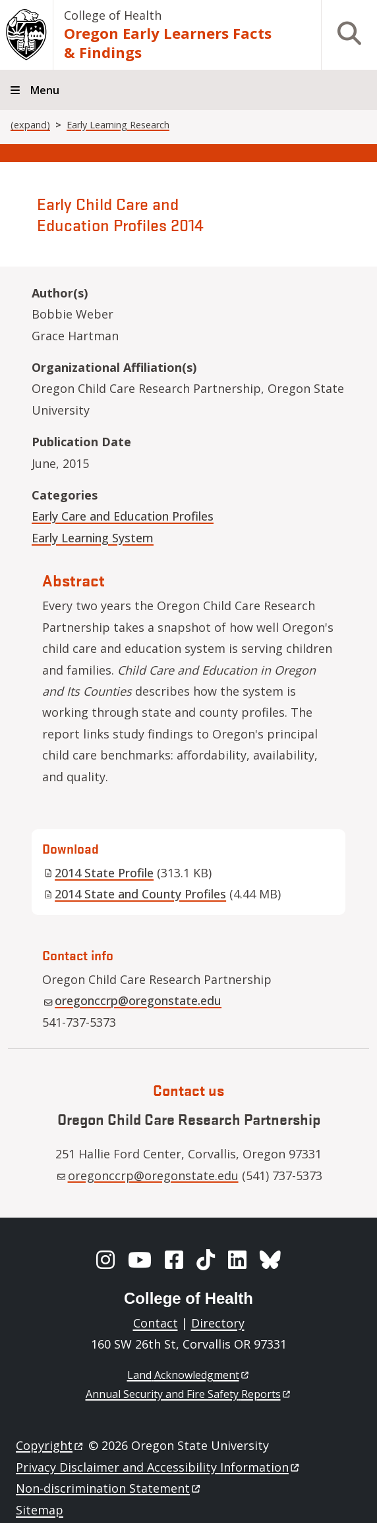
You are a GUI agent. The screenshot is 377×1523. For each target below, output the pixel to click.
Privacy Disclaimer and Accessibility (158, 1467)
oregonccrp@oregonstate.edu (132, 1000)
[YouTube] (140, 1259)
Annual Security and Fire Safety (189, 1394)
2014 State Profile (99, 873)
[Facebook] (174, 1259)
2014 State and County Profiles (135, 894)
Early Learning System (93, 538)
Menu (44, 90)
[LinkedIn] (237, 1259)
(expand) (30, 124)
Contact (155, 1323)
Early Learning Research (118, 124)
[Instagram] (105, 1259)
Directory (218, 1323)
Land (188, 1375)
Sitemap (39, 1510)
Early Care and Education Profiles (123, 516)
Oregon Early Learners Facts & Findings (168, 42)
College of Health (112, 15)
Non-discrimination (109, 1488)
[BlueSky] (270, 1259)
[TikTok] (205, 1259)
